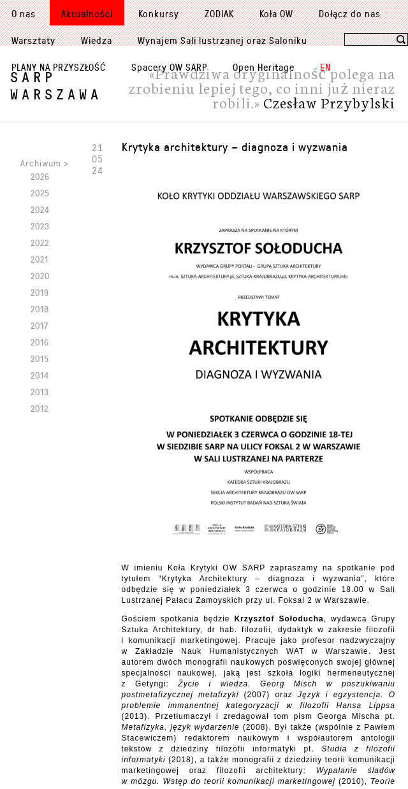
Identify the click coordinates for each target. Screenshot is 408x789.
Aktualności (87, 13)
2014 (40, 375)
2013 (40, 392)
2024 (40, 209)
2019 (40, 292)
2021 (39, 259)
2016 (40, 342)
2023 (40, 226)
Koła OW (276, 13)
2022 (40, 242)
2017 (39, 325)
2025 (40, 193)
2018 (40, 309)
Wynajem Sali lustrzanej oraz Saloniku (222, 40)
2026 (40, 176)
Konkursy (158, 13)
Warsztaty (33, 40)
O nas (23, 13)
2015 (40, 358)
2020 (40, 276)
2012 (39, 408)
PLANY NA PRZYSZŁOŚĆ (58, 67)
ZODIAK (219, 13)
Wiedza (96, 40)
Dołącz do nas (350, 13)
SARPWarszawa (56, 85)
